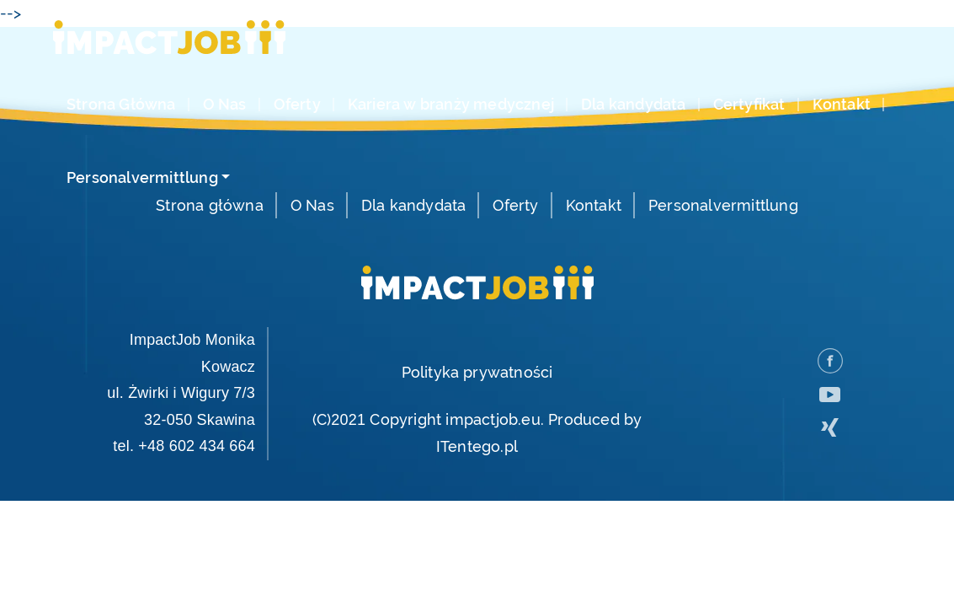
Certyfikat (749, 104)
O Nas (225, 104)
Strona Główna (121, 104)
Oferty (297, 104)
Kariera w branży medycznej (451, 104)
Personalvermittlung (142, 178)
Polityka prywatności (477, 372)
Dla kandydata (633, 104)
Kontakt (842, 104)
